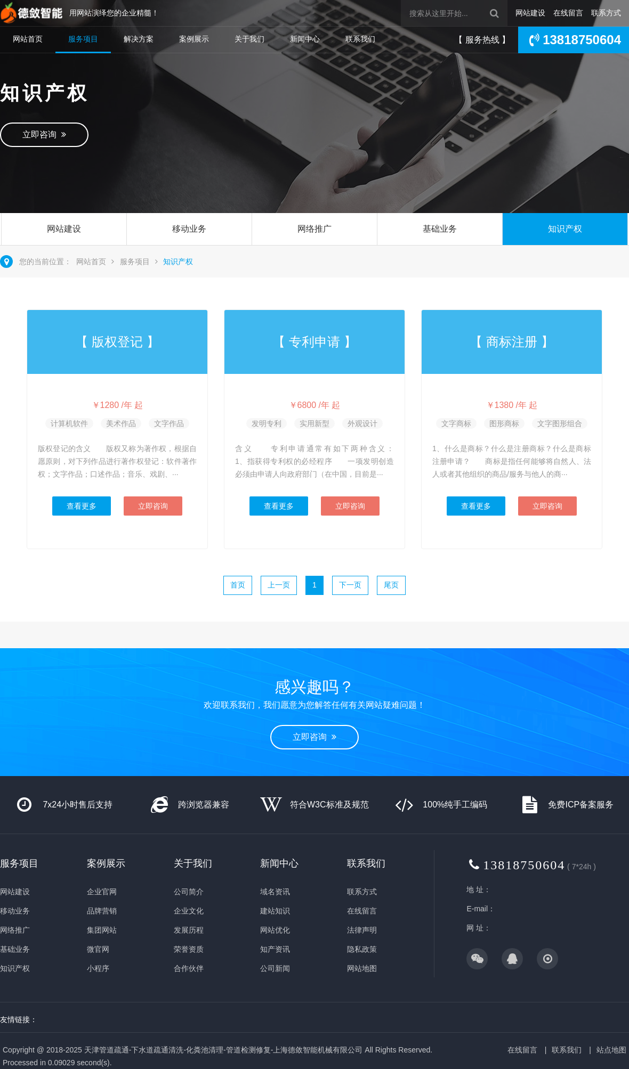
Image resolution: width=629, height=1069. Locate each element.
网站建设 (530, 13)
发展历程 (189, 930)
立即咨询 (44, 134)
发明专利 (266, 423)
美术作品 (121, 423)
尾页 (391, 585)
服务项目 (83, 39)
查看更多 (81, 506)
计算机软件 (69, 423)
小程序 (98, 968)
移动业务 (189, 228)
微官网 (98, 949)
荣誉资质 (189, 949)
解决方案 (139, 39)
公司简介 (189, 891)
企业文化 (189, 911)
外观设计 (362, 423)
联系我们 (360, 39)
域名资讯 (275, 891)
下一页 (350, 585)
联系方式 (606, 13)
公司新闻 (275, 968)
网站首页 (28, 39)
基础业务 (440, 228)
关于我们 (249, 39)
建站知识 (275, 911)
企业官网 (102, 891)
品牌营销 (102, 911)
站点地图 (611, 1050)
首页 (237, 585)
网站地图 (362, 968)
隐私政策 (362, 949)
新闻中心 (305, 39)
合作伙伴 (189, 968)
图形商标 (504, 423)
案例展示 (194, 39)
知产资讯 (275, 949)
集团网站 (102, 930)
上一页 (279, 585)
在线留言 (568, 13)
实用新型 (314, 423)
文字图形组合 (559, 423)
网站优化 (275, 930)
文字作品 (169, 423)
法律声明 (362, 930)
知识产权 (565, 228)
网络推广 (314, 228)
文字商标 (456, 423)
